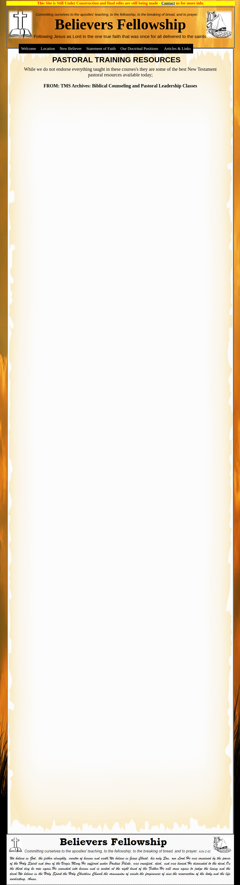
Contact (168, 3)
